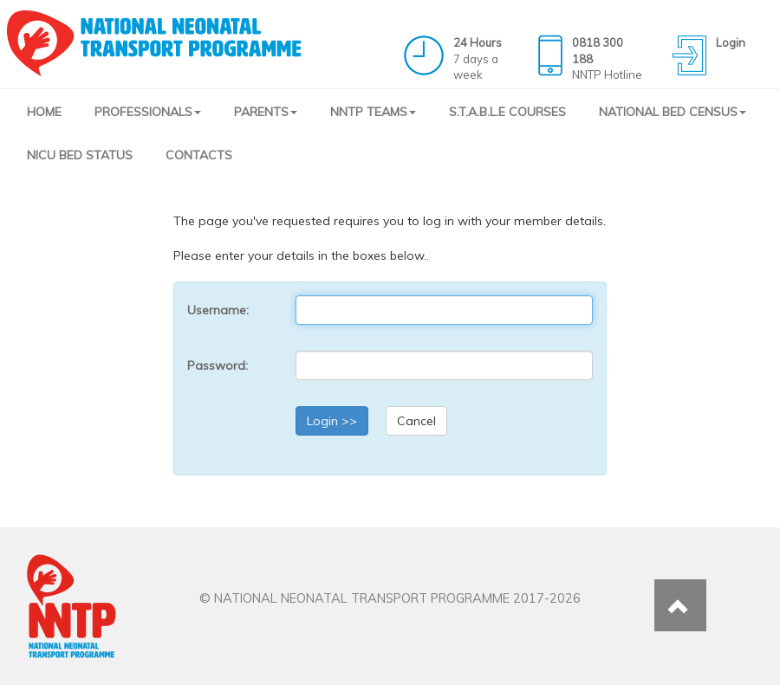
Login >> (332, 421)
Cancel (416, 421)
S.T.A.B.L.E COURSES (507, 112)
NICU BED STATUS (80, 155)
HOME (44, 112)
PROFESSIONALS (147, 112)
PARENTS (265, 112)
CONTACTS (199, 155)
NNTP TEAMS (373, 112)
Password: (217, 365)
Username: (218, 310)
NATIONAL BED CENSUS (672, 112)
